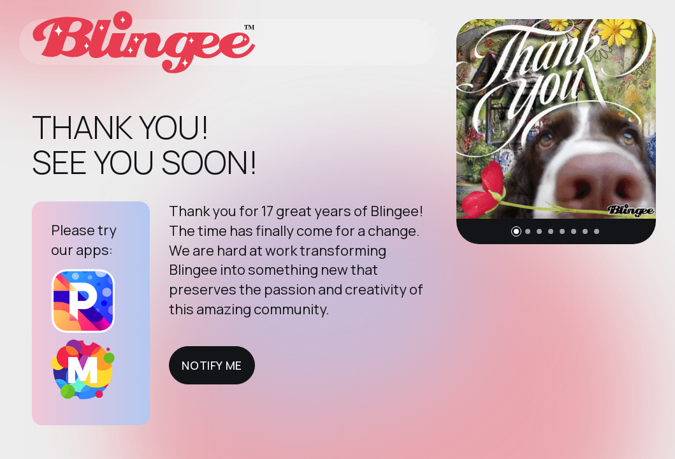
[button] (516, 231)
